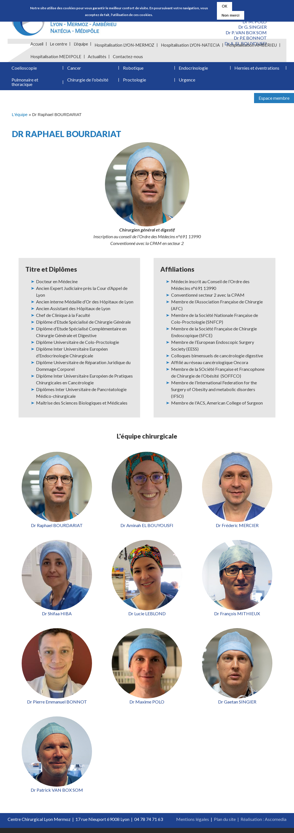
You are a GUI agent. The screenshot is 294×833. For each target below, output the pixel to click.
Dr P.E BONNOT (250, 37)
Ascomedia (275, 824)
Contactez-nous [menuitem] (128, 57)
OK (224, 6)
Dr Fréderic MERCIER (237, 530)
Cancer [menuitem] (74, 70)
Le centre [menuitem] (59, 44)
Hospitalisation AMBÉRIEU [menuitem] (252, 44)
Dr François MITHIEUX (237, 618)
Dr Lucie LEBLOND (147, 618)
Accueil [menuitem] (37, 44)
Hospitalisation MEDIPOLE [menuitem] (56, 57)
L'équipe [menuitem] (81, 44)
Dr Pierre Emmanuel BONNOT (57, 706)
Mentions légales (192, 824)
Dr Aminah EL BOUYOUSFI (146, 530)
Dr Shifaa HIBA (57, 618)
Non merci (231, 15)
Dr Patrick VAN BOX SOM (57, 795)
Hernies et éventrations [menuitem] (256, 70)
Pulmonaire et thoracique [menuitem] (25, 86)
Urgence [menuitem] (187, 84)
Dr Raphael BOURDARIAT (57, 530)
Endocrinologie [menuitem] (193, 70)
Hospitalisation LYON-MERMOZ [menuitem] (125, 44)
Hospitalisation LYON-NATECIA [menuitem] (191, 44)
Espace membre (274, 103)
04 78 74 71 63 (148, 824)
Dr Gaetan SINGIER (237, 706)
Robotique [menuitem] (133, 70)
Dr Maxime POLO (146, 706)
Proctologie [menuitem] (134, 84)
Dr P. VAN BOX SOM (246, 32)
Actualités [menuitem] (97, 57)
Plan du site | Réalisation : (239, 824)
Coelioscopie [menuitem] (24, 70)
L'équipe (20, 119)
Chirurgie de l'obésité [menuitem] (87, 84)
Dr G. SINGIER (252, 26)
